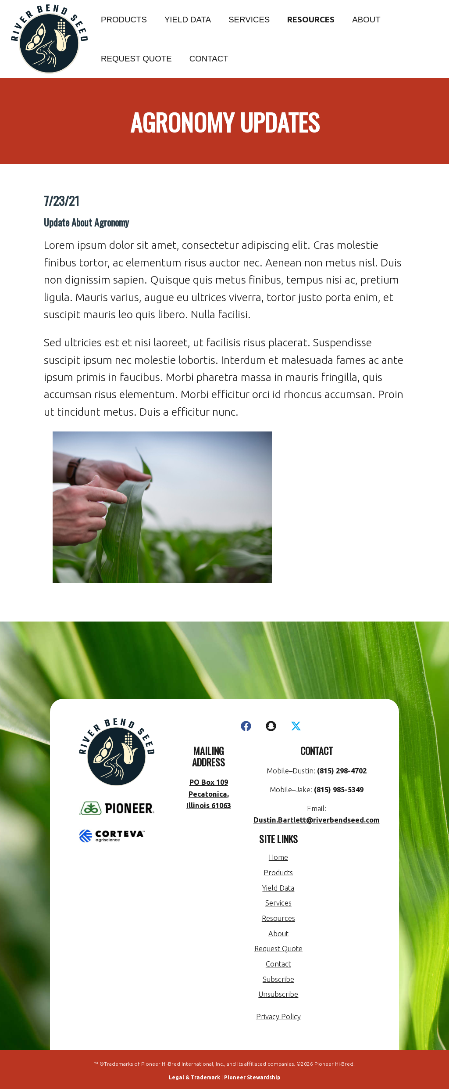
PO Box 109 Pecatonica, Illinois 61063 (208, 793)
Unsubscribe (278, 994)
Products (124, 19)
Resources (311, 19)
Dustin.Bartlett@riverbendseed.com (316, 820)
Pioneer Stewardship (252, 1077)
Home (278, 857)
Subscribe (278, 979)
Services (249, 19)
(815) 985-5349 (338, 790)
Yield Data (187, 19)
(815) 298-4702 (341, 771)
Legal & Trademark (194, 1077)
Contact (208, 58)
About (366, 19)
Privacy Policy (278, 1017)
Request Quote (136, 58)
